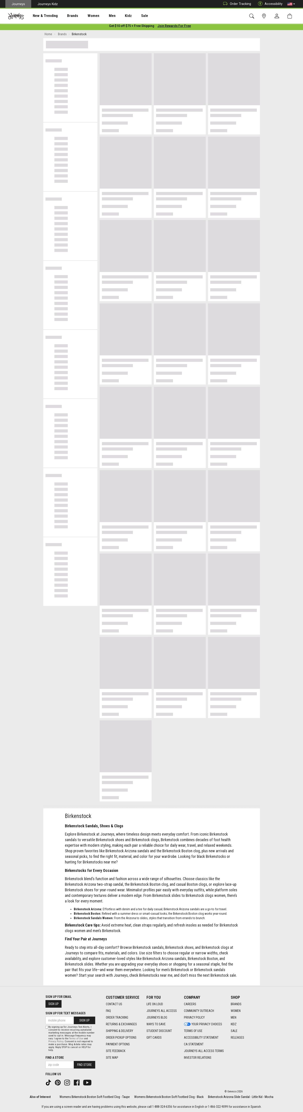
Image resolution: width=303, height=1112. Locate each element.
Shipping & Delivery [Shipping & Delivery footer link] (119, 1031)
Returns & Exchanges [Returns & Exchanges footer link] (121, 1024)
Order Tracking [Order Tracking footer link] (117, 1017)
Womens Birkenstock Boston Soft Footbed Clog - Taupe (95, 1097)
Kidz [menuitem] (114, 16)
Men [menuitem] (100, 16)
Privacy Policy (55, 1041)
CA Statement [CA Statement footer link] (194, 1044)
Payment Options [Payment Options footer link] (118, 1044)
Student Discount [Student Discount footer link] (159, 1031)
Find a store (54, 1057)
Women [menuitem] (84, 16)
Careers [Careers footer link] (190, 1004)
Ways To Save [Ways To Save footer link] (156, 1024)
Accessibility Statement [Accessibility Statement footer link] (201, 1037)
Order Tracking (236, 4)
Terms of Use (76, 1038)
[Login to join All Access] (131, 27)
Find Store (84, 1065)
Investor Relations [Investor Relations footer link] (197, 1057)
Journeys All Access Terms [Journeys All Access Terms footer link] (204, 1051)
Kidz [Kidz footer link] (234, 1024)
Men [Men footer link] (233, 1017)
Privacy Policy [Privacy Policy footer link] (194, 1017)
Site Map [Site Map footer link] (112, 1057)
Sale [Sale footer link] (234, 1031)
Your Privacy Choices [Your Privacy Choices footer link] (203, 1024)
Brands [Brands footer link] (236, 1004)
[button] (291, 4)
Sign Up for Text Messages (65, 1013)
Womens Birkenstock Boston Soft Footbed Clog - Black (169, 1097)
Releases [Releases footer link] (237, 1037)
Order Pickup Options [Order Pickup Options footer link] (121, 1037)
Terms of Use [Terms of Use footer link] (193, 1031)
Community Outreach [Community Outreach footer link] (199, 1011)
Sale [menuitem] (129, 16)
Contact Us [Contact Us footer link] (114, 1004)
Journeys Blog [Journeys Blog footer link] (156, 1017)
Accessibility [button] (269, 4)
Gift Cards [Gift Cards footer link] (154, 1037)
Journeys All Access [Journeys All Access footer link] (161, 1011)
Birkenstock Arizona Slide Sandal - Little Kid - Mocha (240, 1097)
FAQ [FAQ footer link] (108, 1011)
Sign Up (53, 1004)
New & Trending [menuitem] (41, 16)
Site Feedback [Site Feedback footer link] (115, 1051)
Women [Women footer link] (236, 1011)
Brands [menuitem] (65, 16)
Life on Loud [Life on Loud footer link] (154, 1004)
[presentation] (41, 16)
